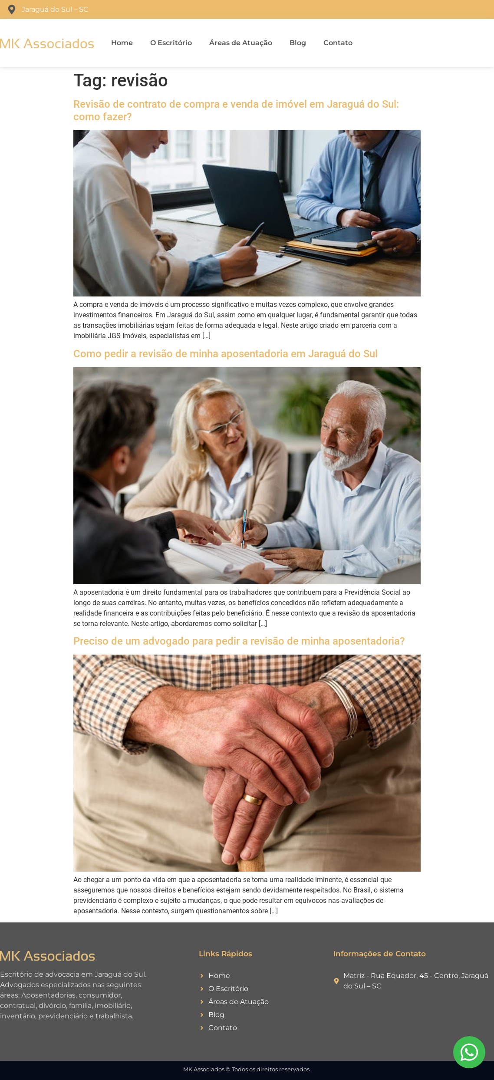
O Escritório (171, 43)
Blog (298, 43)
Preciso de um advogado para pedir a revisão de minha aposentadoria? (239, 641)
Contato (337, 43)
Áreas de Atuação (240, 43)
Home (122, 43)
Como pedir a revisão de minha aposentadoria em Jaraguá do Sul (225, 354)
